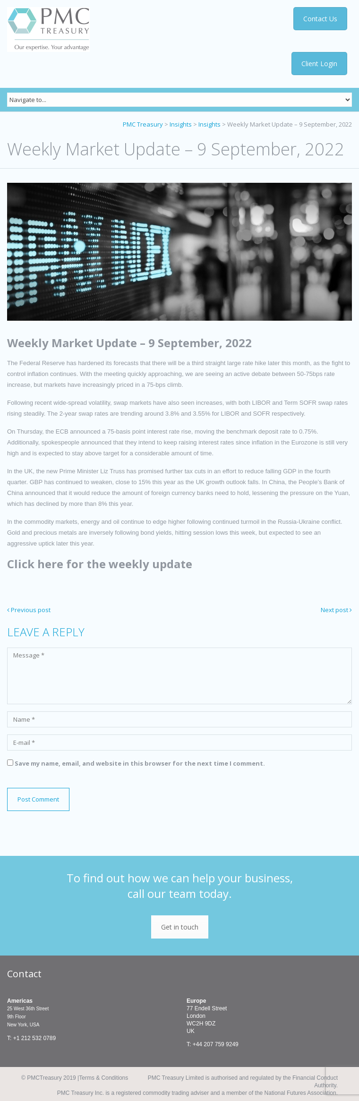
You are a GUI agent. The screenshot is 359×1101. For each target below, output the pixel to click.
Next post (336, 610)
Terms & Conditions (103, 1078)
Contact (24, 973)
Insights (181, 124)
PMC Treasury (143, 124)
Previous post (29, 610)
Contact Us (320, 18)
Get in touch (179, 926)
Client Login (319, 63)
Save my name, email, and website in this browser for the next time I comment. (140, 763)
